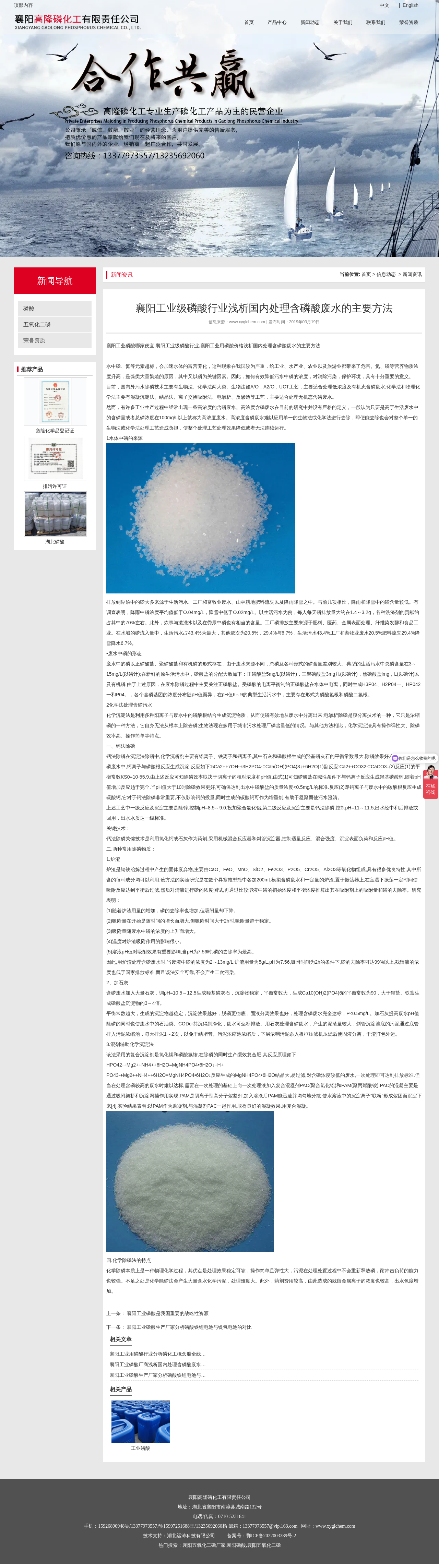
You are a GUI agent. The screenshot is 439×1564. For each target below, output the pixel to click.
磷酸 (28, 309)
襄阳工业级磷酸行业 (177, 345)
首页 (249, 22)
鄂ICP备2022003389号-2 (271, 1535)
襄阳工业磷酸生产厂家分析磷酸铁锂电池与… (158, 1375)
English (410, 5)
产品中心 (277, 22)
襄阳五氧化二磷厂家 (204, 1545)
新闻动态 (310, 22)
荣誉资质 (408, 22)
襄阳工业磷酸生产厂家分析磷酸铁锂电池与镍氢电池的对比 (189, 1327)
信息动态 (386, 274)
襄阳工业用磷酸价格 (222, 345)
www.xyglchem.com (247, 322)
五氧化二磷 (37, 324)
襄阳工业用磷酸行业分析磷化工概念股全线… (158, 1354)
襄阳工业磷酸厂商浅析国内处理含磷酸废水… (158, 1364)
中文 (384, 5)
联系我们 (375, 22)
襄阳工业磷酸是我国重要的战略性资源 (167, 1313)
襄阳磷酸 (236, 1545)
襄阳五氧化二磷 (264, 1545)
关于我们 (343, 22)
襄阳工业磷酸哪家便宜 (130, 345)
